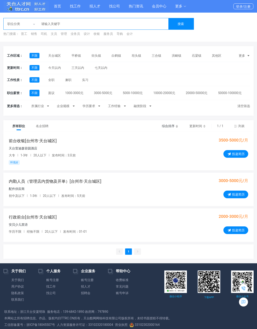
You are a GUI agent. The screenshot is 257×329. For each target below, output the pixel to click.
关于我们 (17, 280)
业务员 (75, 34)
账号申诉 (122, 293)
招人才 (94, 6)
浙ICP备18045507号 (40, 325)
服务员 (108, 34)
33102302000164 (144, 325)
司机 (44, 34)
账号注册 (52, 280)
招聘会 (85, 293)
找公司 (114, 6)
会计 (129, 34)
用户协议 (17, 286)
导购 (120, 34)
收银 (97, 34)
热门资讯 (136, 6)
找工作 (75, 6)
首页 (57, 6)
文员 (54, 34)
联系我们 (17, 299)
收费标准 (122, 280)
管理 (64, 34)
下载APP (209, 297)
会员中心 (159, 6)
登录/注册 (243, 6)
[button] (180, 6)
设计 (87, 34)
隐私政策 (17, 293)
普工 (24, 34)
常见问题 (122, 286)
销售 (34, 34)
